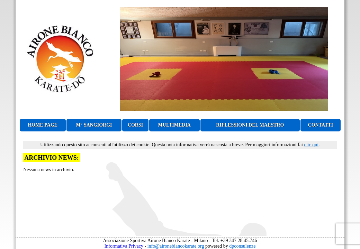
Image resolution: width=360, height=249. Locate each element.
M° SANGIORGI (94, 125)
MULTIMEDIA (174, 125)
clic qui (311, 144)
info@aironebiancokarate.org (175, 246)
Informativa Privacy (125, 246)
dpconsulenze (242, 246)
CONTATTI (320, 125)
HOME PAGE (42, 125)
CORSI (135, 125)
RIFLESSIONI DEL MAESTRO (250, 125)
